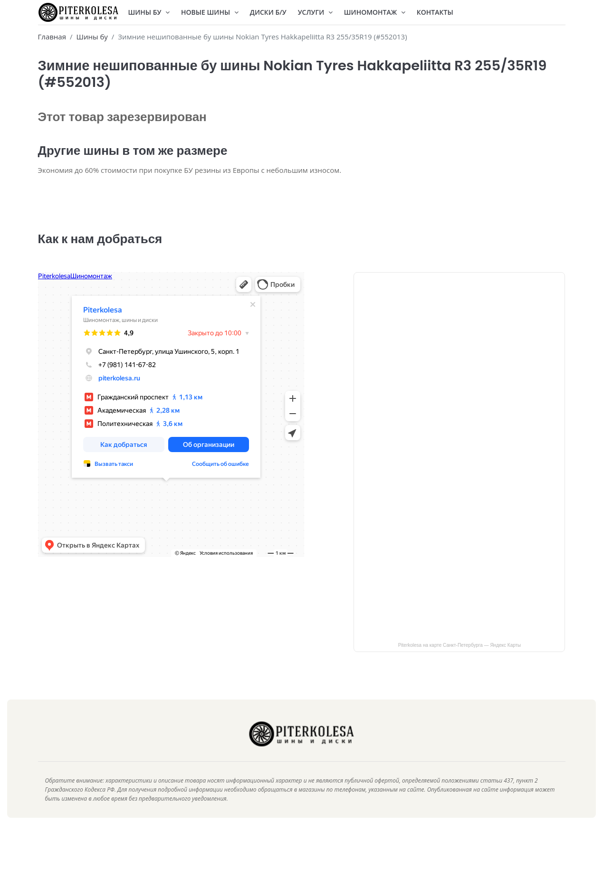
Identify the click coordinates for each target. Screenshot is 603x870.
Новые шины (210, 12)
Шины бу (91, 36)
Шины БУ (149, 12)
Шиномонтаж (374, 12)
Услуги (315, 12)
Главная (52, 36)
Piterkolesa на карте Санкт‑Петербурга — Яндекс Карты (459, 659)
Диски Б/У (268, 12)
